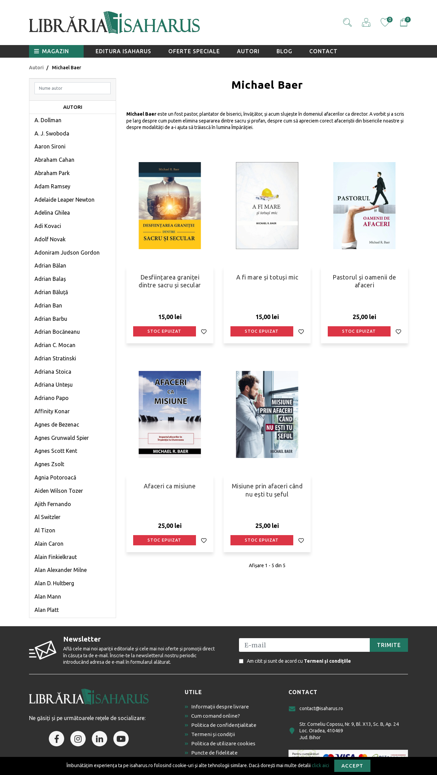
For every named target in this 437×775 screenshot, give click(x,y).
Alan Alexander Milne (60, 570)
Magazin (51, 51)
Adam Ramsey (52, 186)
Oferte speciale (194, 51)
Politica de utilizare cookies (220, 743)
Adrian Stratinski (55, 358)
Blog (284, 51)
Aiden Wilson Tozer (58, 491)
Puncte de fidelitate (211, 753)
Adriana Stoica (52, 372)
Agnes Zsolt (49, 464)
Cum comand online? (212, 716)
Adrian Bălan (50, 265)
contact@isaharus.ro (315, 708)
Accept (352, 766)
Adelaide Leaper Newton (64, 200)
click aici (320, 765)
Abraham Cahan (54, 160)
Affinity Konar (52, 411)
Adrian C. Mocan (54, 345)
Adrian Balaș (50, 279)
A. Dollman (47, 120)
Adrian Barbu (50, 319)
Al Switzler (47, 517)
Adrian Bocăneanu (57, 332)
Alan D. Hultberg (54, 583)
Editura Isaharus (123, 51)
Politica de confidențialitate (220, 725)
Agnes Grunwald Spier (61, 438)
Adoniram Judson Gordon (67, 252)
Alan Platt (46, 610)
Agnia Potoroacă (55, 477)
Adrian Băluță (51, 292)
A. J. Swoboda (51, 133)
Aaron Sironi (50, 146)
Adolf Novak (50, 239)
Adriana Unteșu (53, 385)
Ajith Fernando (52, 504)
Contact (323, 51)
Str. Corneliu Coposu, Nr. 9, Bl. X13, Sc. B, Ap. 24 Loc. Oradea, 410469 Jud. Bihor (343, 730)
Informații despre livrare (217, 706)
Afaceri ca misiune (170, 486)
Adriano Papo (51, 398)
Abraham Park (52, 173)
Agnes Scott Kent (55, 451)
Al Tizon (44, 530)
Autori (248, 51)
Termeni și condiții (210, 734)
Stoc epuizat (164, 331)
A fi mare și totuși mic (267, 277)
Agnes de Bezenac (56, 424)
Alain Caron (49, 544)
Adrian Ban (48, 305)
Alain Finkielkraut (55, 557)
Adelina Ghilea (52, 213)
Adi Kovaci (47, 226)
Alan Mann (47, 596)
